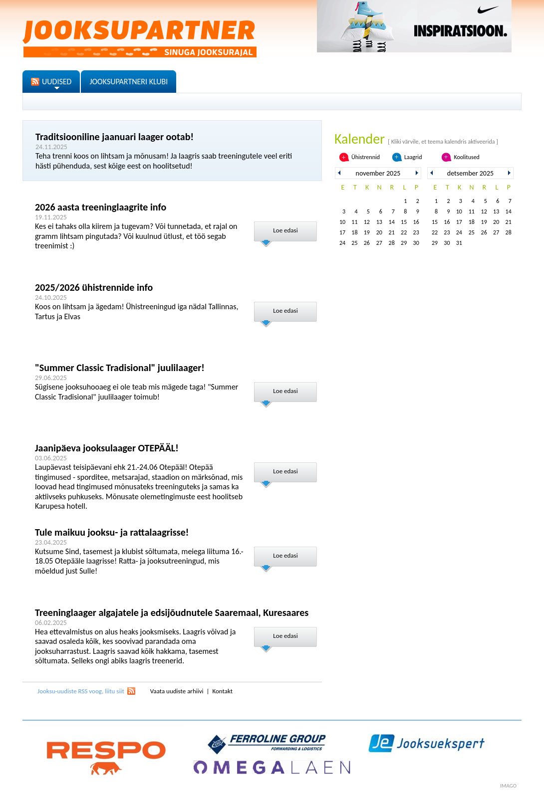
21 (392, 232)
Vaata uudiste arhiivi (177, 691)
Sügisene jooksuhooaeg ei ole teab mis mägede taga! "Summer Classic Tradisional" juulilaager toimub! (136, 391)
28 (392, 242)
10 (342, 221)
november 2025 (378, 173)
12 (367, 221)
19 (367, 232)
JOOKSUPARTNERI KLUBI (128, 81)
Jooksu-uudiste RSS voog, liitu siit (80, 691)
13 (379, 221)
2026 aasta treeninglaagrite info (100, 207)
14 (392, 221)
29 (404, 242)
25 (354, 242)
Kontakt (222, 691)
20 (379, 232)
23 (416, 232)
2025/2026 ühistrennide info (94, 287)
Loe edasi (285, 230)
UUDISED (56, 81)
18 (354, 232)
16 (416, 221)
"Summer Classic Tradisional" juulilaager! (120, 368)
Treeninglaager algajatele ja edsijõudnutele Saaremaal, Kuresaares (171, 612)
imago (508, 786)
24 (342, 242)
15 (404, 221)
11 (354, 221)
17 (342, 232)
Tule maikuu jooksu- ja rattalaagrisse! (112, 532)
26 (367, 242)
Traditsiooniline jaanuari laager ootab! (114, 137)
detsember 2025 (470, 173)
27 (379, 242)
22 (404, 232)
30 (416, 242)
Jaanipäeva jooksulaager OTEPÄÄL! (107, 448)
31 (459, 242)
